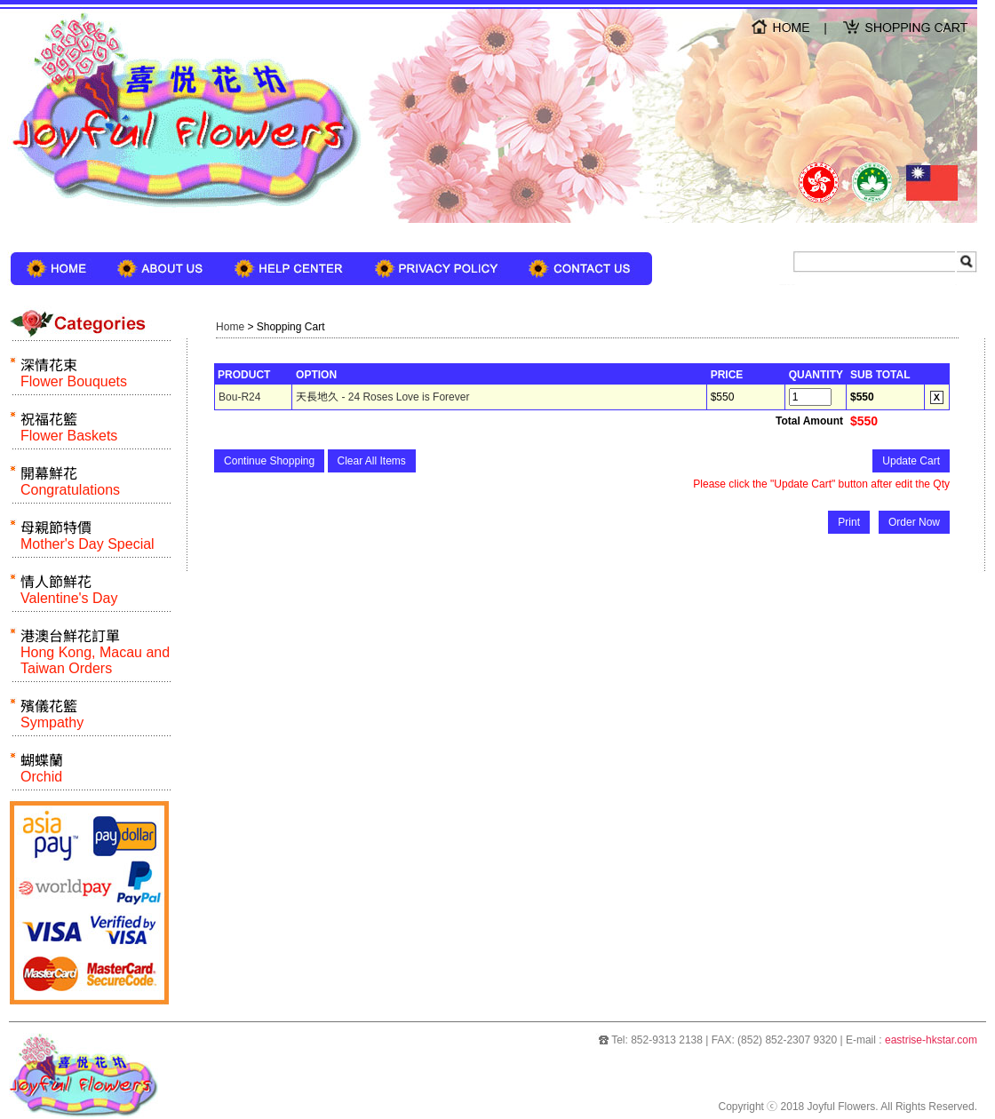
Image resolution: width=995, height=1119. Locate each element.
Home (230, 327)
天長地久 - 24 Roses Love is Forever (382, 397)
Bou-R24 (239, 397)
